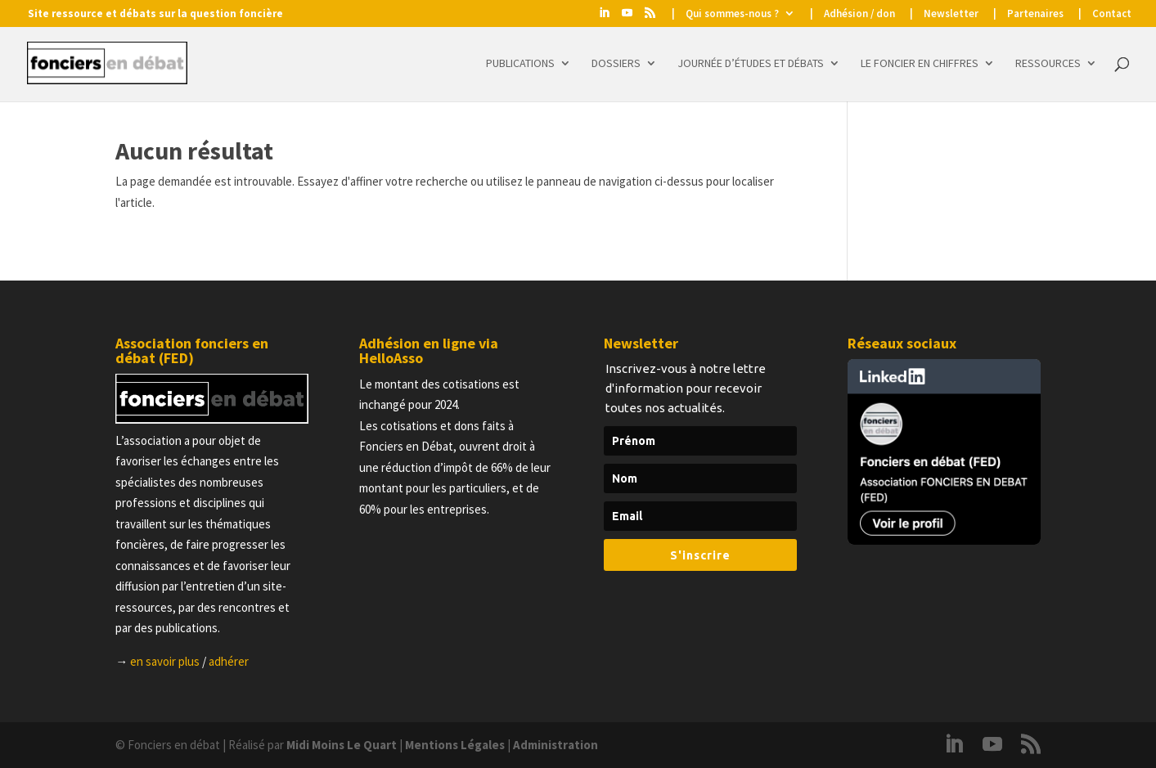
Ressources (1048, 63)
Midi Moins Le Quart (341, 744)
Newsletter (951, 14)
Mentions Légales (455, 744)
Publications (520, 63)
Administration (555, 744)
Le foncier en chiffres (919, 63)
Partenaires (1035, 14)
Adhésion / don (859, 14)
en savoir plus (165, 661)
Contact (1111, 14)
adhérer (229, 661)
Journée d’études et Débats (750, 63)
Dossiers (616, 63)
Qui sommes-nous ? (732, 14)
